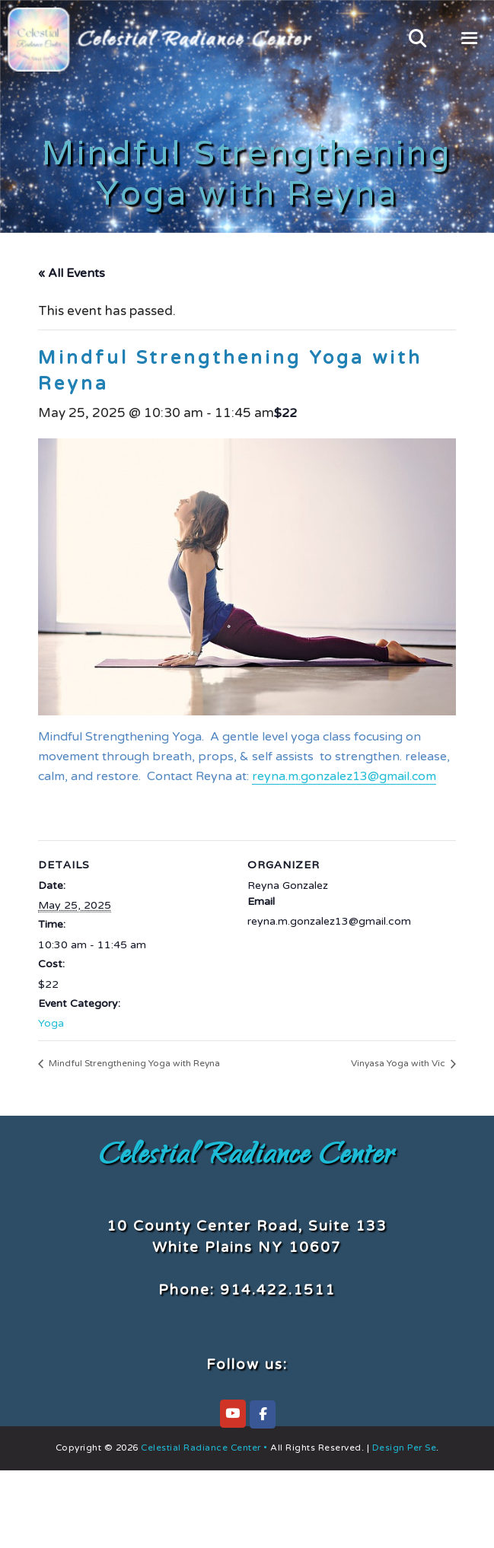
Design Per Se (402, 1447)
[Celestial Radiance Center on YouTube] (233, 1414)
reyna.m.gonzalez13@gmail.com (344, 776)
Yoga (51, 1023)
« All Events (71, 273)
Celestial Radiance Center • (204, 1447)
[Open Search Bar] (417, 39)
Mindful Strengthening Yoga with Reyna (133, 1063)
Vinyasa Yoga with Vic (399, 1063)
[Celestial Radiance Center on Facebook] (263, 1414)
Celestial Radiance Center (247, 1157)
